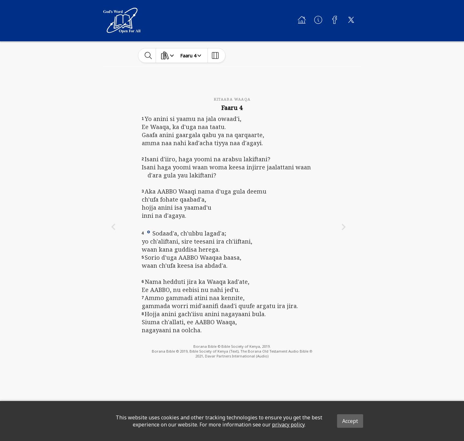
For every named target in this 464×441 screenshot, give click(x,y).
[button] (148, 232)
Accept (350, 421)
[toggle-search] (148, 55)
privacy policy (288, 424)
